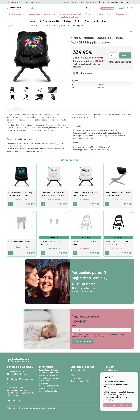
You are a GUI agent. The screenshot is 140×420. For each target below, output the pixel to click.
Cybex (9, 25)
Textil (109, 14)
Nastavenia (126, 405)
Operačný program (47, 388)
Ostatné (29, 25)
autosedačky (38, 408)
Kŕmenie (89, 14)
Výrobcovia (76, 378)
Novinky (67, 21)
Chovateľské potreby (68, 17)
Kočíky (29, 408)
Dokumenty (44, 383)
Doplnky (19, 25)
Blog (87, 21)
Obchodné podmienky (48, 375)
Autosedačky (34, 14)
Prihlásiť (120, 8)
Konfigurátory (99, 21)
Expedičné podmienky (48, 370)
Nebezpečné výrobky (48, 391)
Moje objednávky (110, 370)
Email (74, 325)
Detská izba (49, 14)
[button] (9, 57)
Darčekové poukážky (49, 21)
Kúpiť (125, 55)
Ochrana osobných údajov (50, 386)
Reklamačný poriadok (48, 373)
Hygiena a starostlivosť (70, 14)
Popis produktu (15, 108)
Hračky (100, 14)
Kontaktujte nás (78, 370)
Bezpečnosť (121, 14)
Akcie (32, 21)
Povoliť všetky (111, 405)
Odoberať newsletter (83, 341)
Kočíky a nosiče (16, 14)
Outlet (78, 21)
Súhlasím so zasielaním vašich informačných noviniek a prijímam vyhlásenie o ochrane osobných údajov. (98, 335)
